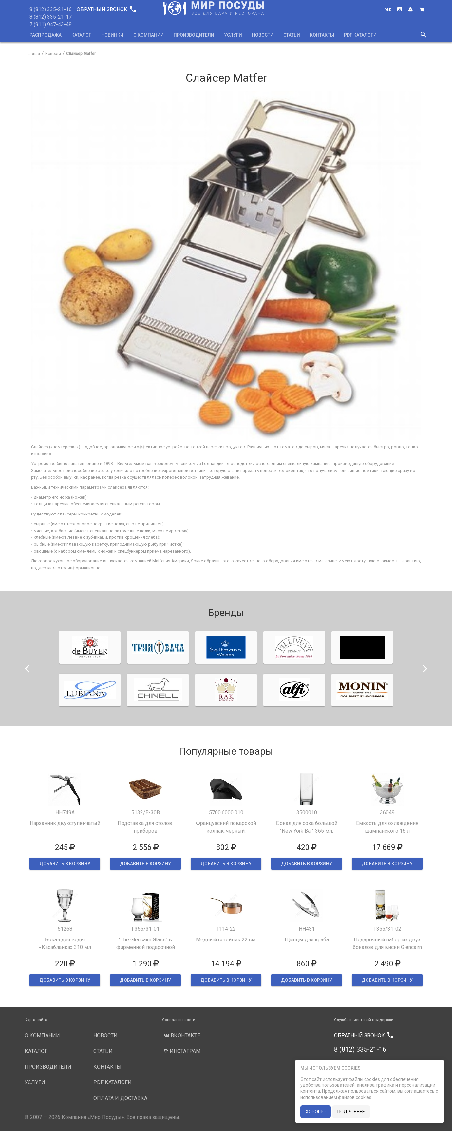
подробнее (351, 1111)
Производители (194, 35)
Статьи (291, 35)
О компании (148, 35)
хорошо (316, 1111)
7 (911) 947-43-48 (50, 24)
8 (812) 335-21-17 (50, 17)
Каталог (81, 35)
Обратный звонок (106, 9)
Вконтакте (181, 1035)
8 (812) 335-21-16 (50, 9)
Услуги (233, 35)
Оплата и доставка (120, 1098)
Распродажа (45, 35)
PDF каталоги (360, 35)
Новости (262, 35)
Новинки (112, 35)
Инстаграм (181, 1051)
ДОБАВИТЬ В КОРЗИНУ (64, 863)
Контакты (322, 35)
